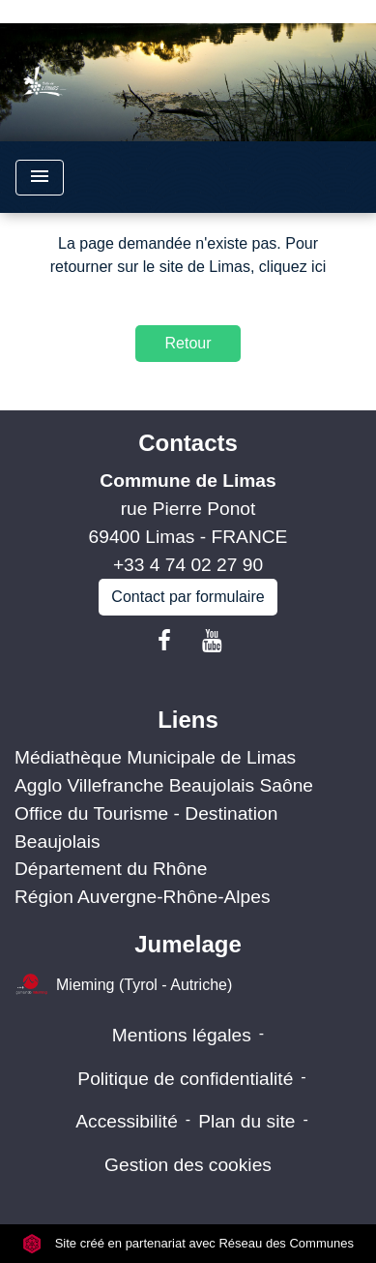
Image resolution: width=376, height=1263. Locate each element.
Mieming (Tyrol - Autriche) (123, 986)
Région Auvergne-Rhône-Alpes (142, 897)
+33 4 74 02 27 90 (188, 565)
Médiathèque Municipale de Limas (155, 757)
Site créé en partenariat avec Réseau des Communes (188, 1243)
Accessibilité (126, 1121)
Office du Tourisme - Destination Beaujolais (145, 827)
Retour (187, 343)
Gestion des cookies (188, 1165)
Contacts (188, 443)
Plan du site (246, 1121)
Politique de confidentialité (185, 1078)
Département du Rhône (110, 868)
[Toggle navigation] (39, 177)
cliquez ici (292, 266)
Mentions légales (181, 1035)
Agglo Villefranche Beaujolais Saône (163, 785)
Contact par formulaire (187, 596)
